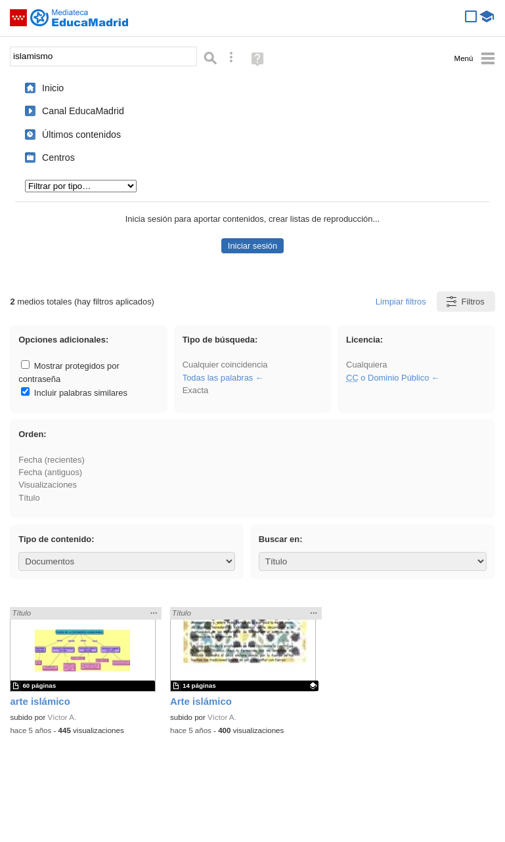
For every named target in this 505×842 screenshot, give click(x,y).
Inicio (53, 88)
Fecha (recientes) (51, 460)
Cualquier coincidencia (225, 364)
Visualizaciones (47, 485)
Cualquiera (366, 364)
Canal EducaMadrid (83, 111)
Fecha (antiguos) (50, 472)
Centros (58, 157)
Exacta (195, 390)
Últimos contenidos (81, 134)
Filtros (465, 301)
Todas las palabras (218, 378)
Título (28, 498)
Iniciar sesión (252, 246)
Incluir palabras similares (74, 393)
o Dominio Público (387, 378)
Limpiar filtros (401, 301)
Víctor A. (62, 717)
